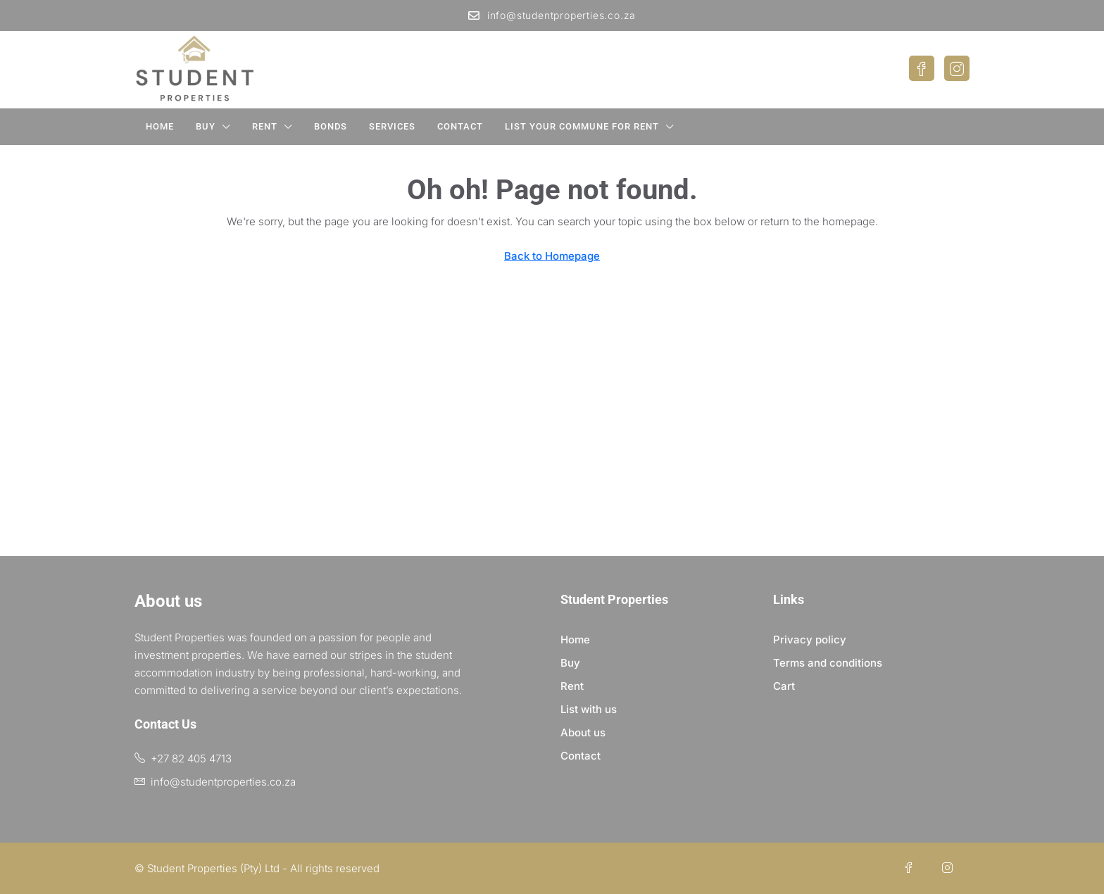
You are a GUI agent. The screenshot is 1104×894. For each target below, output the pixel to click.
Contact (460, 126)
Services (392, 126)
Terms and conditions (827, 662)
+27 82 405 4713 (191, 758)
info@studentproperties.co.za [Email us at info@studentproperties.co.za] (223, 781)
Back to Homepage (552, 256)
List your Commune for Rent (582, 126)
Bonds (330, 126)
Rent (264, 126)
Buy (205, 126)
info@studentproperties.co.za (552, 15)
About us (583, 732)
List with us (588, 709)
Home (160, 126)
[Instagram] (950, 868)
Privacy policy (809, 639)
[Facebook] (911, 868)
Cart (784, 686)
